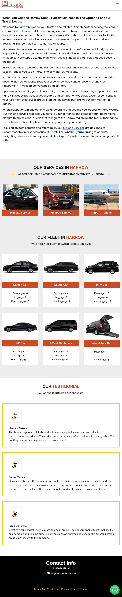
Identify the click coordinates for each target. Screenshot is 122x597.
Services (75, 91)
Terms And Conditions (46, 589)
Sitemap (83, 589)
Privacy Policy (69, 589)
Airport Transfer (68, 136)
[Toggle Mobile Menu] (117, 3)
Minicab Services (74, 128)
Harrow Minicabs (29, 27)
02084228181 (61, 568)
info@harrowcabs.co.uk (61, 573)
